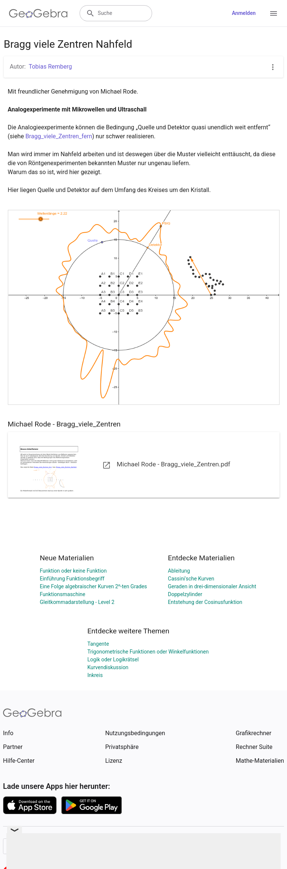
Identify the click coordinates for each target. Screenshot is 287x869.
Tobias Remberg (50, 66)
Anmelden (244, 13)
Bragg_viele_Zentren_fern (58, 136)
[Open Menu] (273, 13)
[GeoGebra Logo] (38, 13)
